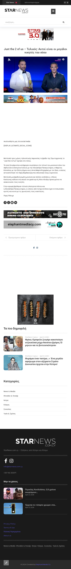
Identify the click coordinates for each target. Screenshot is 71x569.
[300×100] (35, 34)
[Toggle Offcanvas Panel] (53, 11)
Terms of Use (9, 528)
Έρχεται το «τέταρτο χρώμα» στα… (40, 505)
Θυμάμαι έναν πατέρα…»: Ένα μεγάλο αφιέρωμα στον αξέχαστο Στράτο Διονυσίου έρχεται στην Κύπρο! (44, 361)
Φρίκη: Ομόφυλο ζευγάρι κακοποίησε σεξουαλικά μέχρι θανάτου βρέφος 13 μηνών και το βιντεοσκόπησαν (44, 342)
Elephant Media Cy (43, 564)
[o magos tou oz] (35, 99)
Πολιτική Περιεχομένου (12, 532)
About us (7, 535)
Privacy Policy (10, 524)
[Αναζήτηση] (32, 22)
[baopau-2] (35, 310)
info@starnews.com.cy (13, 466)
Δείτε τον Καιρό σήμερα (32, 2)
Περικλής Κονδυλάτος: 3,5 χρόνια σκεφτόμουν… (40, 491)
